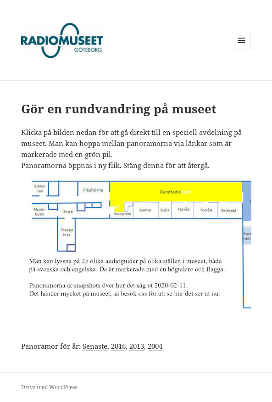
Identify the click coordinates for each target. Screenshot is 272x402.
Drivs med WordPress (49, 387)
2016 (118, 346)
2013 (136, 346)
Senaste (95, 346)
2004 (155, 346)
